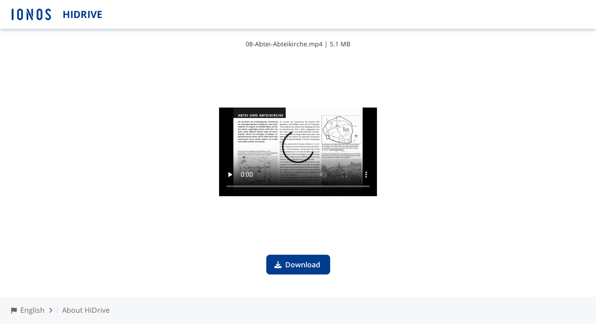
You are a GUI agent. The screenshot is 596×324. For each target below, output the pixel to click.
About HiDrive (86, 310)
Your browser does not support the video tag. (298, 152)
